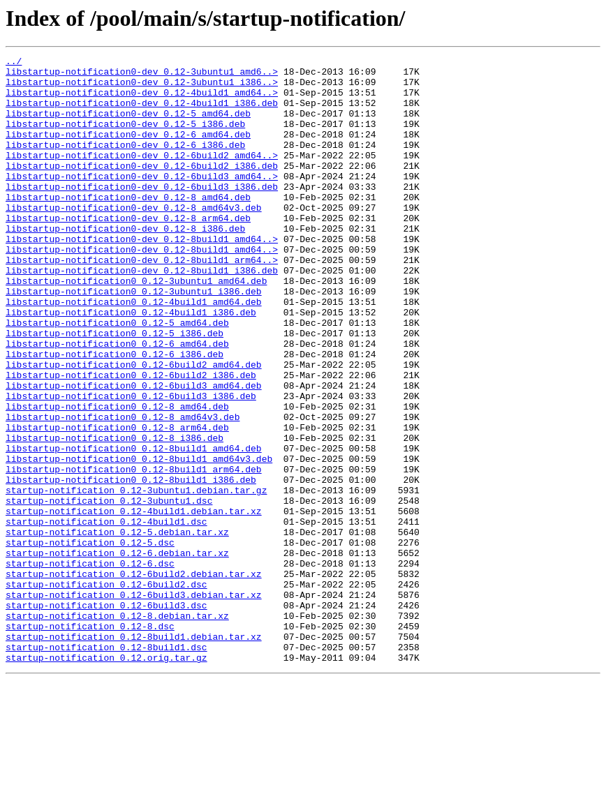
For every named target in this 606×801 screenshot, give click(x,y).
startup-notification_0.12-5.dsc (90, 640)
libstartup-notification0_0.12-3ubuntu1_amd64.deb (136, 326)
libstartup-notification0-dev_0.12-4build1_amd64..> (142, 100)
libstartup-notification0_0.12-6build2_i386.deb (131, 439)
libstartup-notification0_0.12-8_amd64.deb (117, 477)
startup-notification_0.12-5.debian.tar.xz (117, 628)
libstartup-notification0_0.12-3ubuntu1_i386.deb (134, 339)
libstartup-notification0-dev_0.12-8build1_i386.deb (142, 314)
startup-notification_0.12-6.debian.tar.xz (117, 653)
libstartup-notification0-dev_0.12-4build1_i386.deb (142, 113)
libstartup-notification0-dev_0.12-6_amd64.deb (128, 150)
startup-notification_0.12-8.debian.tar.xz (117, 728)
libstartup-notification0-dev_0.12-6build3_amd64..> (142, 201)
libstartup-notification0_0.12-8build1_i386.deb (131, 565)
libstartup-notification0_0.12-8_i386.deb (114, 515)
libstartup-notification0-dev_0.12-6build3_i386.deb (142, 213)
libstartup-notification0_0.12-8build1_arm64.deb (134, 552)
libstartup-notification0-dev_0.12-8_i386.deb (125, 263)
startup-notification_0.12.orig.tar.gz (106, 778)
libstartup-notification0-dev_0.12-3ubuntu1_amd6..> (142, 75)
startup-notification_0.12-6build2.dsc (106, 690)
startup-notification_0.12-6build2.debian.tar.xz (134, 678)
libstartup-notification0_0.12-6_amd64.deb (117, 402)
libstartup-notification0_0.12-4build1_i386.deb (131, 364)
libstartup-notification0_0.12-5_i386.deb (114, 389)
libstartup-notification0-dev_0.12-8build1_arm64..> (142, 301)
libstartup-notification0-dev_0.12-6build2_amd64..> (142, 176)
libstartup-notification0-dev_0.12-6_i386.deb (125, 163)
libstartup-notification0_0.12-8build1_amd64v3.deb (139, 540)
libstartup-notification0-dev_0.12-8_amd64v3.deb (134, 238)
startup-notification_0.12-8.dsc (90, 741)
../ (14, 63)
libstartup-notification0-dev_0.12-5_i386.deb (125, 138)
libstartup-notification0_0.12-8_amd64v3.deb (122, 490)
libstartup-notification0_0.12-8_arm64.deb (117, 502)
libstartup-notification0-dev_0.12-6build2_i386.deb (142, 188)
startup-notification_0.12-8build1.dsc (106, 766)
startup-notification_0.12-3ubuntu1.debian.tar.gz (136, 577)
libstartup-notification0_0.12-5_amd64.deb (117, 376)
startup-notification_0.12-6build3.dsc (106, 716)
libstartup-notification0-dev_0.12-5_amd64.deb (128, 125)
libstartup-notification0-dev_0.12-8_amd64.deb (128, 226)
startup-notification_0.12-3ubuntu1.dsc (109, 590)
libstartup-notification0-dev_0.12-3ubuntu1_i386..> (142, 88)
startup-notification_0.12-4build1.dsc (106, 615)
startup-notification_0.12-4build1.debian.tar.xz (134, 603)
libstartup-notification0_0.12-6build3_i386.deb (131, 464)
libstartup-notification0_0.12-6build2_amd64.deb (134, 427)
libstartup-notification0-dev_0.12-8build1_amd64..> (142, 276)
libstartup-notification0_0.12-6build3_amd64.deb (134, 452)
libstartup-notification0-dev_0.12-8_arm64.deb (128, 251)
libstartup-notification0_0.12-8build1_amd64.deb (134, 527)
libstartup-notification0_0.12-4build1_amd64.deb (134, 351)
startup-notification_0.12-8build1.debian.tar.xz (134, 753)
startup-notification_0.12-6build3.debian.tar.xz (134, 703)
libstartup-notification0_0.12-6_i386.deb (114, 414)
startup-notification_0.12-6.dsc (90, 665)
